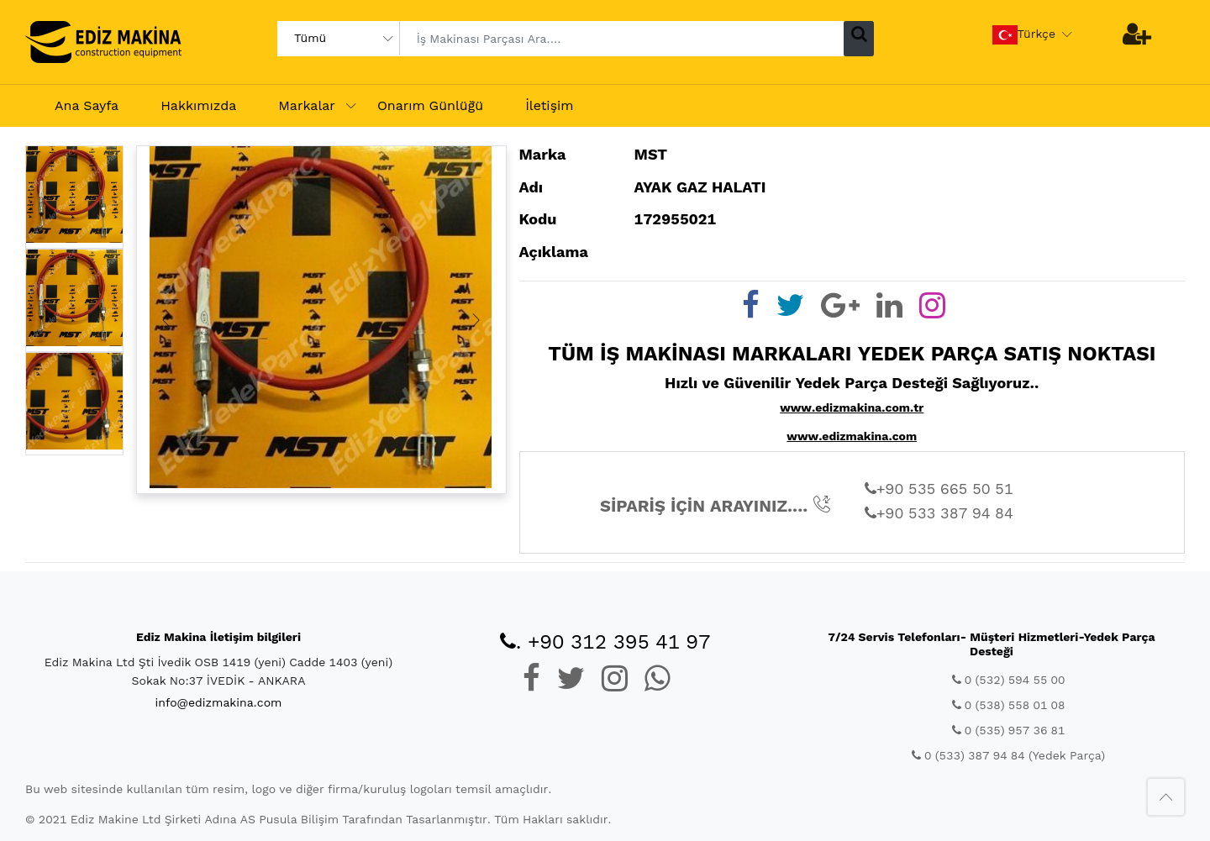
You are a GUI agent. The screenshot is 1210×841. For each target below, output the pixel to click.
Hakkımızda (198, 105)
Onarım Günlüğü (430, 105)
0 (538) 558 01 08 (1008, 705)
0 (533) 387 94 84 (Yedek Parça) (1008, 755)
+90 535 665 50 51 (939, 488)
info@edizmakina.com (218, 702)
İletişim (549, 105)
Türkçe (1024, 35)
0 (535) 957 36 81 (1008, 730)
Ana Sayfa (86, 105)
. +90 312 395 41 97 (605, 642)
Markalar (306, 105)
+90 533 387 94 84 (939, 513)
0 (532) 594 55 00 (1008, 679)
